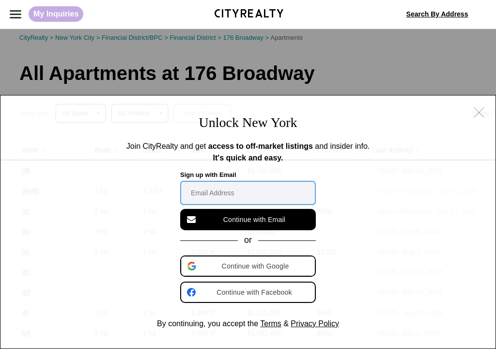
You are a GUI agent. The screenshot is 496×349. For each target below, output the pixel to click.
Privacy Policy (315, 323)
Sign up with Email (208, 174)
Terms (270, 323)
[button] (249, 266)
